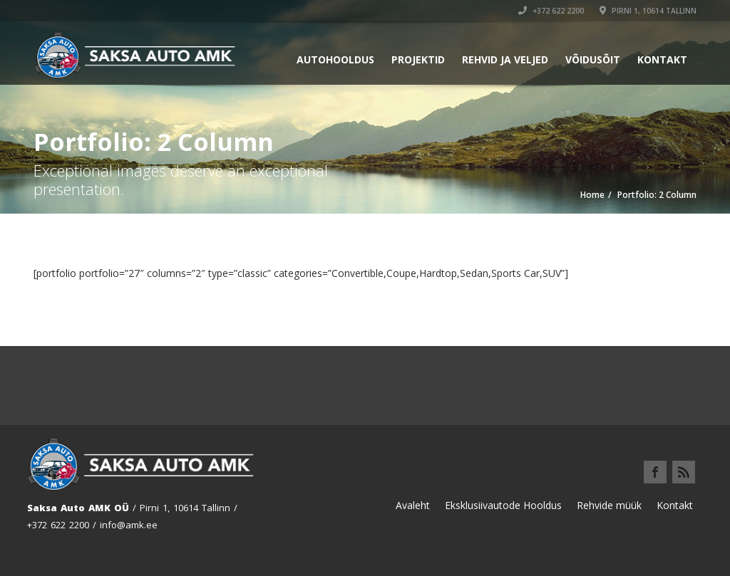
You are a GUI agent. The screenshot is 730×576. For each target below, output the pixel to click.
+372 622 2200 (551, 11)
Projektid (418, 59)
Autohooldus (335, 59)
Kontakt (662, 59)
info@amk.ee (129, 524)
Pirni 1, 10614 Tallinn (648, 11)
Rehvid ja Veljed (505, 59)
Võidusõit (592, 59)
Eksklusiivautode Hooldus (503, 505)
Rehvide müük (609, 505)
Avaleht (413, 505)
